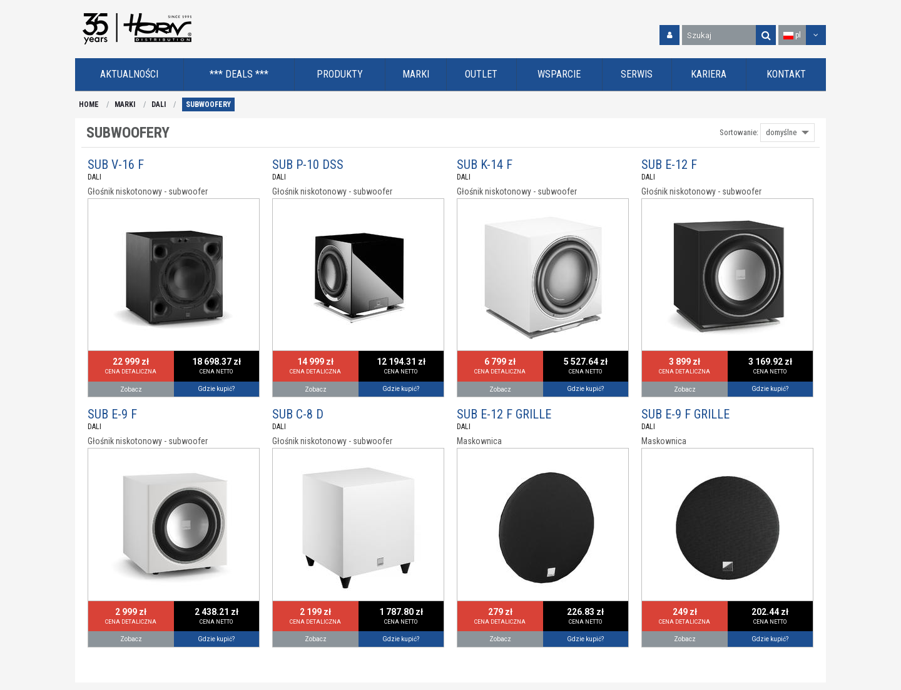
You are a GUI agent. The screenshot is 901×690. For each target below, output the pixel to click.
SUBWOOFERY (208, 104)
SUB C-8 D (297, 414)
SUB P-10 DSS (308, 164)
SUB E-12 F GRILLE (504, 414)
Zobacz (131, 389)
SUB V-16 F (116, 164)
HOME (89, 104)
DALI (158, 104)
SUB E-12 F (669, 164)
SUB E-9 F (112, 414)
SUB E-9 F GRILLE (685, 414)
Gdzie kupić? (216, 388)
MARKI (125, 104)
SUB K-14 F (484, 164)
